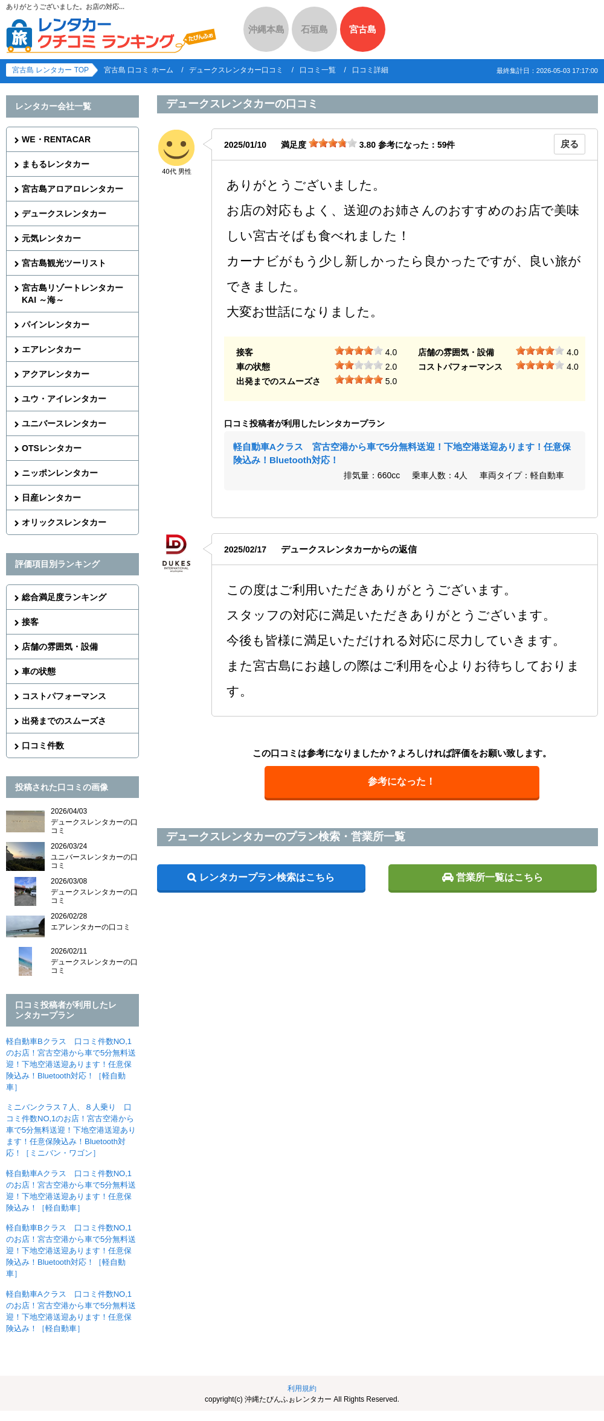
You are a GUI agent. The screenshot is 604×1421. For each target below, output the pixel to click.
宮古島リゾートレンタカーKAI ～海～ (72, 294)
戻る (570, 144)
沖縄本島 (266, 29)
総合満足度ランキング (64, 597)
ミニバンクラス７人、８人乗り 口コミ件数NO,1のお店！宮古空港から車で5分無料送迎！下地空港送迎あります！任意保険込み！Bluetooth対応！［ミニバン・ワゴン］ (71, 1130)
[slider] (333, 143)
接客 (30, 622)
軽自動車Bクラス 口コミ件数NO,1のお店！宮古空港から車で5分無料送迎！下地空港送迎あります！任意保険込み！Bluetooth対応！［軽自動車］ (71, 1064)
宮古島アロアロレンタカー (72, 189)
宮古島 (362, 29)
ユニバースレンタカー (64, 423)
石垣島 (314, 29)
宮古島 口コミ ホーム (138, 70)
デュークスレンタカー (64, 213)
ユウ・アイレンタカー (64, 399)
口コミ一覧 (318, 70)
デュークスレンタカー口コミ (236, 70)
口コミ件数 (43, 745)
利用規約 (302, 1388)
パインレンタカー (55, 324)
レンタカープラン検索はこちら (267, 877)
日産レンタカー (51, 497)
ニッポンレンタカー (60, 473)
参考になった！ (401, 781)
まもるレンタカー (55, 164)
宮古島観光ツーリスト (64, 263)
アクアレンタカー (55, 374)
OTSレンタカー (52, 448)
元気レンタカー (51, 238)
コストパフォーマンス (64, 696)
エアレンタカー (51, 349)
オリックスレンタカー (64, 522)
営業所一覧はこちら (499, 877)
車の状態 (39, 671)
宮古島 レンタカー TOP (50, 70)
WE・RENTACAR (56, 139)
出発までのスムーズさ (64, 721)
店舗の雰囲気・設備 (60, 646)
